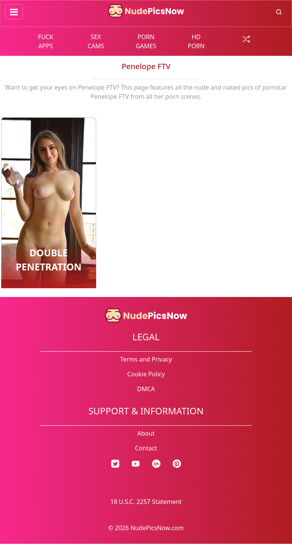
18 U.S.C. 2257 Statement (146, 501)
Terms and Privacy (146, 359)
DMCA (146, 389)
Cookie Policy (146, 374)
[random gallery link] (246, 38)
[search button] (279, 11)
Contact (146, 448)
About (145, 433)
